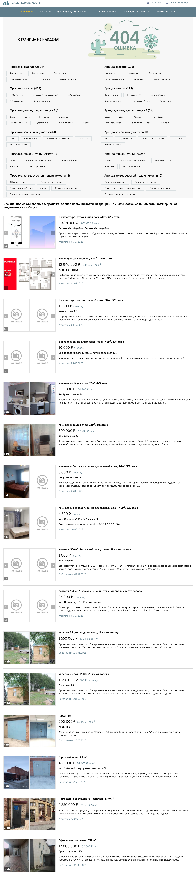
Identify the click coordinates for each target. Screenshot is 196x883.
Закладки (154, 3)
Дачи (27, 117)
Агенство (84, 145)
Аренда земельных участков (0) (127, 138)
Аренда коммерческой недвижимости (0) (134, 182)
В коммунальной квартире (46, 95)
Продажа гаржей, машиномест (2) (34, 160)
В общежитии (17, 95)
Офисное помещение (21, 189)
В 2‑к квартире (76, 95)
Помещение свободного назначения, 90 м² (86, 805)
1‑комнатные (16, 73)
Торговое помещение (52, 189)
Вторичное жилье (18, 79)
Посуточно (139, 79)
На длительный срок (114, 79)
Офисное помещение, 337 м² (77, 847)
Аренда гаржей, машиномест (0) (127, 160)
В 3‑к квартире (17, 101)
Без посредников (68, 79)
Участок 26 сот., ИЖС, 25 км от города (84, 681)
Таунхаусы (64, 117)
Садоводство (31, 145)
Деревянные (43, 123)
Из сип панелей (66, 123)
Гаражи (13, 167)
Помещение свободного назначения (28, 195)
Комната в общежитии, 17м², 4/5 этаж (83, 390)
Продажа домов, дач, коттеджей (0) (35, 110)
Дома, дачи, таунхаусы (71, 12)
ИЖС (12, 145)
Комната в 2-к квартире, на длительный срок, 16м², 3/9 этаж (98, 473)
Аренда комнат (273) (119, 88)
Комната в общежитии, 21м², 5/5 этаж (83, 431)
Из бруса (14, 129)
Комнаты (45, 12)
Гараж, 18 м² (66, 722)
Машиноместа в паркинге (39, 167)
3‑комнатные (61, 73)
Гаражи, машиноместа (136, 12)
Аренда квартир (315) (119, 67)
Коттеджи (44, 117)
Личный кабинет (177, 3)
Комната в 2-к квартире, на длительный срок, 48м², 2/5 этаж (98, 514)
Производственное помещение (25, 201)
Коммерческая (166, 12)
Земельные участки (104, 12)
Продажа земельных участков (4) (33, 138)
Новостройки (44, 79)
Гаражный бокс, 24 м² (73, 764)
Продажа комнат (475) (26, 88)
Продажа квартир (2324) (27, 67)
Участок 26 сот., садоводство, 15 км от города (89, 639)
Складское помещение (67, 195)
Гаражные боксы (70, 167)
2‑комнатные (39, 73)
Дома (13, 117)
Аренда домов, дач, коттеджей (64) (129, 116)
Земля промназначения (59, 145)
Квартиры (27, 12)
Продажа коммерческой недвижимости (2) (40, 182)
